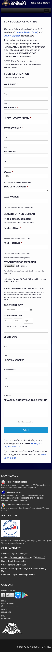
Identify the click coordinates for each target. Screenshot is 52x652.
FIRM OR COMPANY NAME (17, 118)
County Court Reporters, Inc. (13, 561)
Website (8, 172)
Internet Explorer (12, 36)
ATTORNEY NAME (13, 128)
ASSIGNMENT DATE (13, 305)
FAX (6, 162)
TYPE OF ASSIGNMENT (16, 187)
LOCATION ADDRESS (14, 360)
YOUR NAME (11, 84)
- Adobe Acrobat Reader (14, 482)
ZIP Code (7, 396)
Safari (35, 32)
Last (5, 103)
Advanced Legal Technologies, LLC (16, 554)
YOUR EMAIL (11, 108)
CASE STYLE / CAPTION (15, 327)
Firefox (27, 32)
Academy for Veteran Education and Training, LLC (23, 557)
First (6, 94)
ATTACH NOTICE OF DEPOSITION (20, 262)
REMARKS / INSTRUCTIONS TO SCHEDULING (25, 400)
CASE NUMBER (11, 197)
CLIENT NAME (10, 337)
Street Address (10, 369)
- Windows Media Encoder (15, 505)
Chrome (19, 32)
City (5, 378)
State (6, 387)
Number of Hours (13, 243)
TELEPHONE (11, 151)
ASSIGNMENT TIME (13, 315)
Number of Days (12, 228)
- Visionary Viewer (11, 492)
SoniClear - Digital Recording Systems (18, 575)
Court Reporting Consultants (13, 565)
